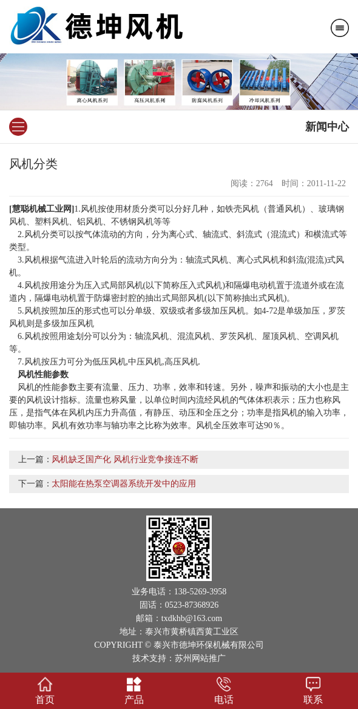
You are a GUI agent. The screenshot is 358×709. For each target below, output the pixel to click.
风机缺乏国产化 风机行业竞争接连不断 (125, 459)
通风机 (289, 208)
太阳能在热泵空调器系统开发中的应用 (124, 483)
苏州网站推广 (200, 658)
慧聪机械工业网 (42, 208)
